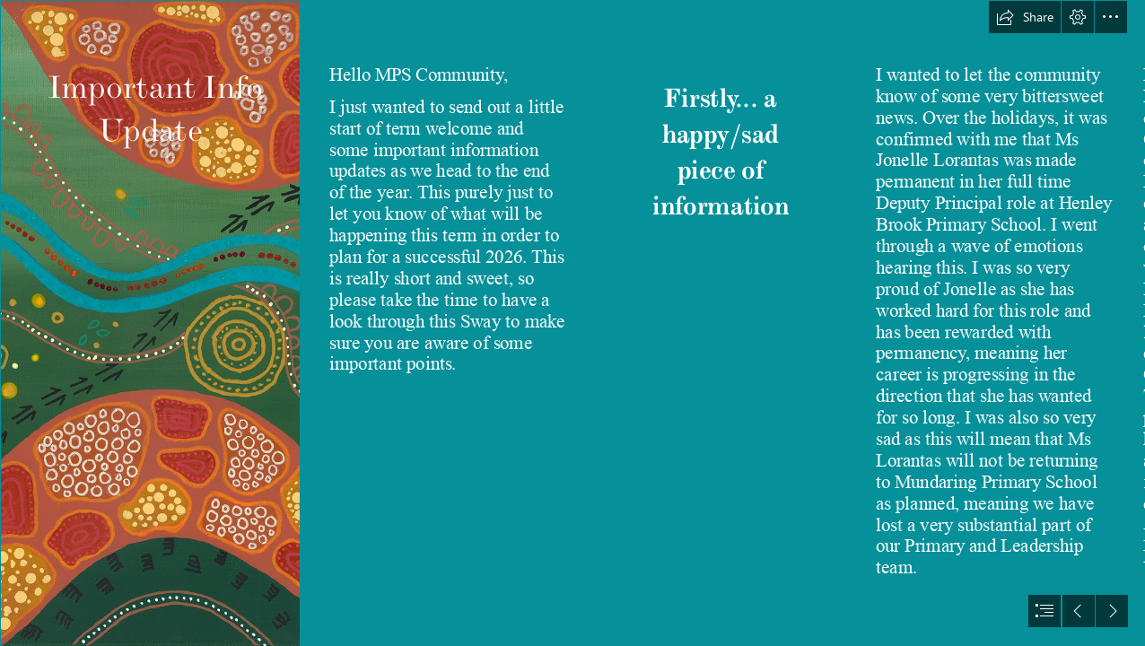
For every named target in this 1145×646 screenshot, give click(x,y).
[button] (1025, 17)
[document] (572, 323)
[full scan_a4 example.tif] (149, 323)
